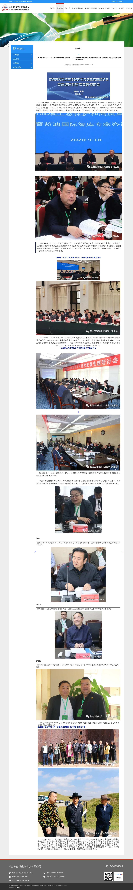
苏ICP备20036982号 (62, 885)
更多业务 (114, 8)
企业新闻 (16, 55)
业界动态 (16, 59)
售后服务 (122, 8)
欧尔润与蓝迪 (17, 67)
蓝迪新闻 (16, 63)
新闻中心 (60, 8)
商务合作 (129, 8)
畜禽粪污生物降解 (91, 8)
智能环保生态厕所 (104, 8)
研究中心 (67, 8)
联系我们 (121, 1)
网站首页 (114, 1)
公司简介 (52, 8)
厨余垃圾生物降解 (77, 8)
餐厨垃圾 (16, 885)
